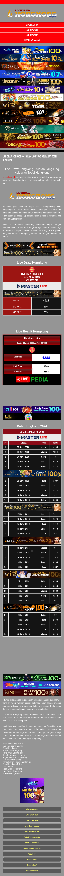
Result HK (32, 854)
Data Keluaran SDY (32, 837)
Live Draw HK (32, 25)
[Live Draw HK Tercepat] (32, 50)
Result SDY (32, 859)
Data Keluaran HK (31, 832)
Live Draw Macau (32, 40)
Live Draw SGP (31, 30)
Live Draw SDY (32, 35)
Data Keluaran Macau (32, 848)
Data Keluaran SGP (32, 843)
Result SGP (32, 865)
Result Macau (32, 871)
